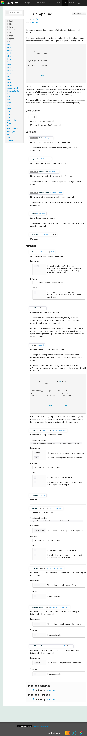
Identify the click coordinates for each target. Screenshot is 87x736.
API (64, 3)
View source (79, 13)
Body (49, 568)
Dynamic (10, 62)
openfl (10, 38)
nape (10, 36)
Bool (9, 53)
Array (9, 47)
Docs (58, 3)
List (8, 97)
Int (8, 76)
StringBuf (10, 117)
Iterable (10, 82)
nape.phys (35, 19)
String (9, 114)
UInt (8, 126)
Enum (9, 68)
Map (9, 100)
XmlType (10, 140)
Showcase (41, 3)
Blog (51, 3)
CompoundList (53, 172)
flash (10, 21)
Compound (46, 159)
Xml (8, 137)
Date (9, 59)
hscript (11, 30)
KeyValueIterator (13, 91)
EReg (9, 65)
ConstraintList (56, 193)
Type (9, 123)
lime (10, 33)
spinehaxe (12, 41)
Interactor (35, 22)
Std (8, 111)
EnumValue (11, 71)
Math (9, 103)
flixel (10, 24)
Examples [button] (28, 3)
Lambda (10, 94)
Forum (72, 3)
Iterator (10, 85)
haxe (10, 27)
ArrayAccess (11, 50)
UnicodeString (12, 129)
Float (9, 73)
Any (8, 44)
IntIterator (11, 79)
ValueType (11, 132)
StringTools (11, 120)
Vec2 (52, 252)
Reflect (9, 108)
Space (42, 214)
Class (9, 56)
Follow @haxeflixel (41, 727)
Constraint (56, 646)
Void (8, 135)
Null (8, 105)
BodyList (48, 138)
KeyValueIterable (13, 88)
